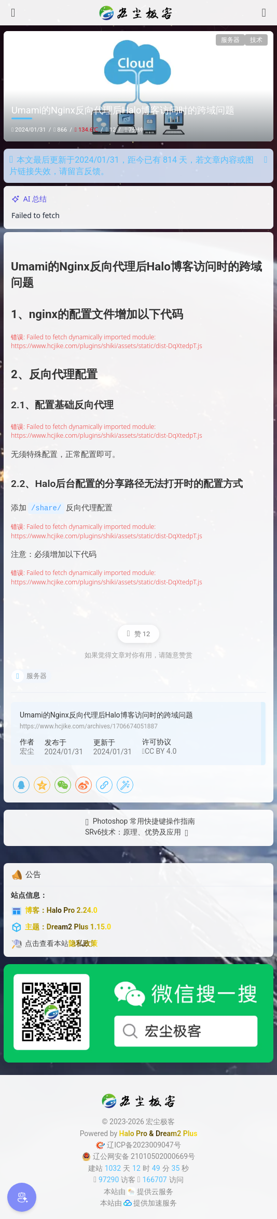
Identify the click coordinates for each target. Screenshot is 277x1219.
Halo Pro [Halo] (133, 1133)
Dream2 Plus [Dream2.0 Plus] (176, 1133)
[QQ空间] (42, 784)
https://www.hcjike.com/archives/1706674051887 (89, 725)
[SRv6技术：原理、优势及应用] (138, 832)
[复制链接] (104, 784)
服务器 (230, 40)
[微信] (62, 784)
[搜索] (264, 13)
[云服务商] (131, 1191)
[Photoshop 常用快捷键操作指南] (138, 821)
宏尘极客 (160, 1121)
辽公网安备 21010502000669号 (138, 1156)
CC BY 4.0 (159, 751)
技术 (256, 40)
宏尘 (27, 751)
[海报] (125, 784)
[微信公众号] (138, 1013)
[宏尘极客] (138, 13)
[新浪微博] (83, 784)
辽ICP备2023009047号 (138, 1144)
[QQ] (21, 784)
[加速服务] (127, 1202)
